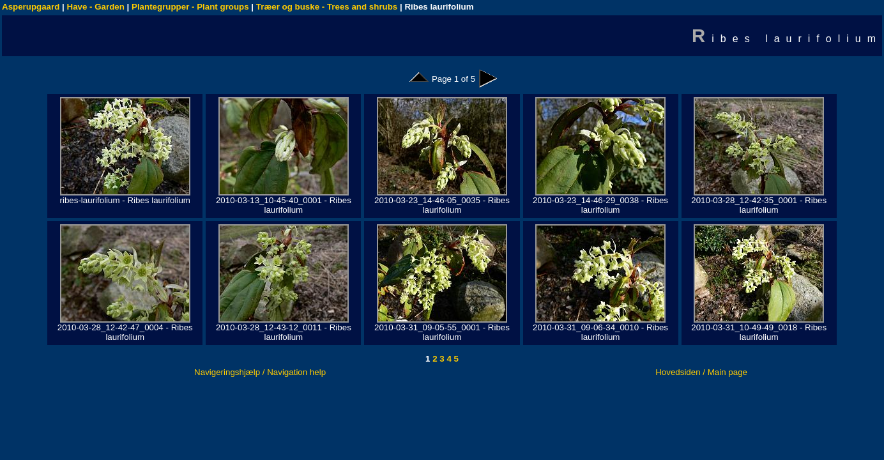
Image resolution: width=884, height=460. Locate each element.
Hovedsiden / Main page (701, 372)
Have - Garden (96, 7)
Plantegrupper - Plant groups (190, 7)
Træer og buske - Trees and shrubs (326, 7)
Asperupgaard (30, 7)
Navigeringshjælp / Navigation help (260, 372)
